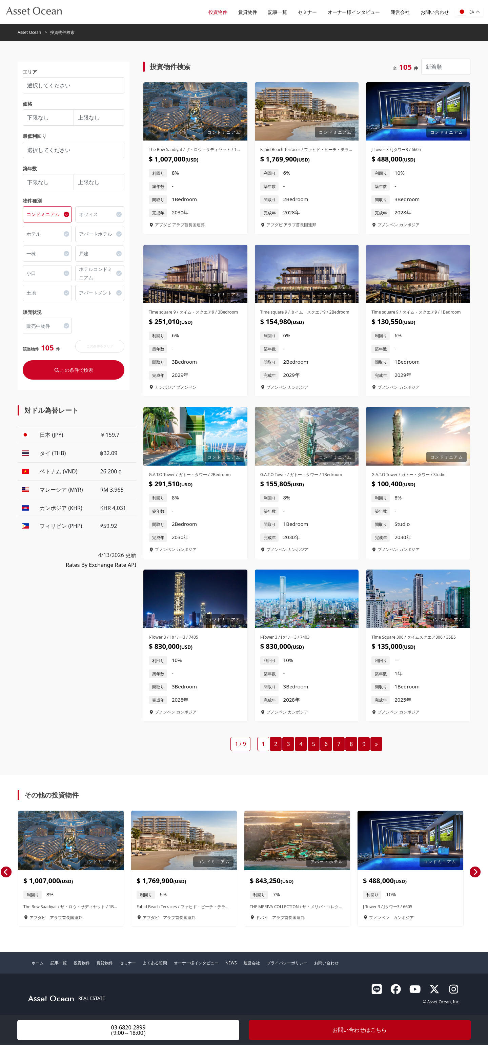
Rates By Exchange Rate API (101, 565)
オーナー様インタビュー (353, 12)
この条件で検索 (73, 370)
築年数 (30, 169)
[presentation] (6, 872)
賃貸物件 (247, 12)
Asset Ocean (29, 33)
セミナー (307, 12)
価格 (27, 104)
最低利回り (34, 136)
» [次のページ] (376, 744)
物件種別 (32, 201)
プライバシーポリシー (287, 963)
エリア (30, 72)
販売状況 (32, 312)
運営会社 (399, 12)
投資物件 (217, 12)
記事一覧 (277, 12)
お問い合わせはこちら (359, 1029)
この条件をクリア (100, 346)
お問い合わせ (434, 12)
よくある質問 (155, 963)
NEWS (231, 963)
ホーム (38, 963)
